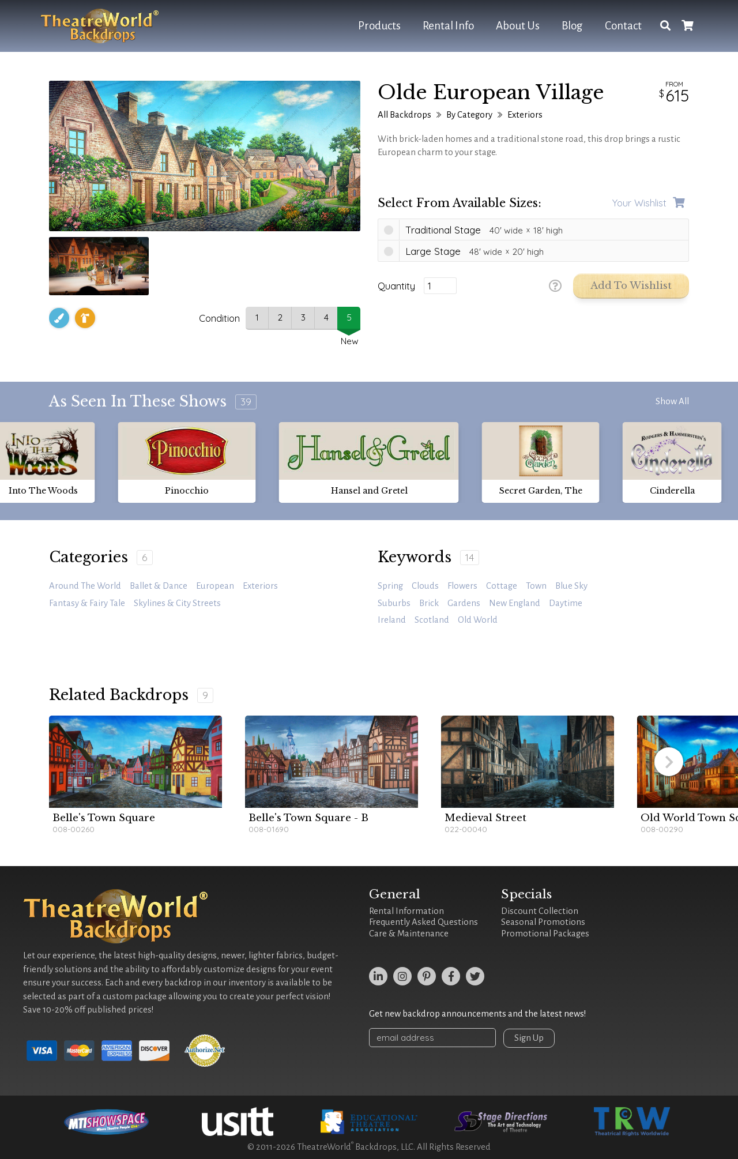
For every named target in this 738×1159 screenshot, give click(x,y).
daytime (565, 603)
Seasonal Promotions (543, 922)
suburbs (394, 603)
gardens (463, 603)
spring (390, 585)
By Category (469, 114)
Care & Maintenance (409, 933)
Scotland (432, 619)
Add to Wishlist (631, 286)
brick (429, 603)
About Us (518, 26)
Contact (623, 26)
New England (514, 603)
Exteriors (525, 114)
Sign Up (529, 1038)
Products (379, 26)
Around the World (85, 585)
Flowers (462, 585)
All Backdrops (404, 114)
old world (478, 619)
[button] (668, 762)
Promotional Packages (545, 933)
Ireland (392, 619)
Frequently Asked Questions (423, 922)
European (215, 585)
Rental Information (406, 911)
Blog (572, 26)
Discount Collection (539, 911)
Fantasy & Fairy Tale (87, 603)
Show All (672, 401)
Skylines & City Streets (177, 603)
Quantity (396, 286)
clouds (425, 585)
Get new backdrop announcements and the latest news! (477, 1013)
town (536, 585)
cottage (501, 585)
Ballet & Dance (158, 585)
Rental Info (448, 26)
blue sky (571, 585)
